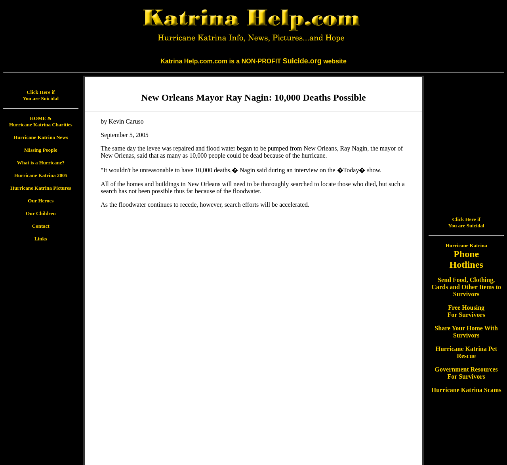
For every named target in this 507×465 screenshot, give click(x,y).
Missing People (40, 150)
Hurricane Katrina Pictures (40, 188)
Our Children (41, 213)
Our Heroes (40, 201)
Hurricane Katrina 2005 (40, 175)
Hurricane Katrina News (40, 137)
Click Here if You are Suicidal (41, 95)
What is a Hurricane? (41, 163)
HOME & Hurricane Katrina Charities (40, 121)
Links (40, 239)
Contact (41, 226)
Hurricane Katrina (466, 165)
